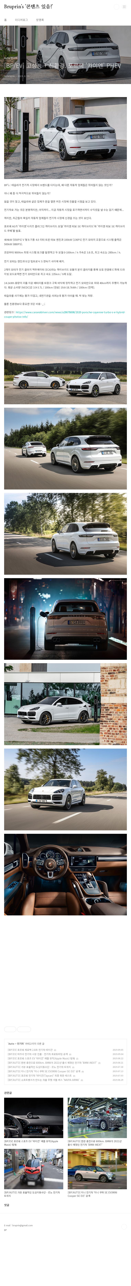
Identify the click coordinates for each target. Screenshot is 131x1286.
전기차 (20, 1091)
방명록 (40, 20)
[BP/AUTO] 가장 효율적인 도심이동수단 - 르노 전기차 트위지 (39, 1115)
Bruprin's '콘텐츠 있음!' (28, 6)
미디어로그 (21, 20)
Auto (11, 1091)
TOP (124, 1275)
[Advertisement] (65, 1045)
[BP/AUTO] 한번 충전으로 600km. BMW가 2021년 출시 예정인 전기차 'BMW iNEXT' (52, 1110)
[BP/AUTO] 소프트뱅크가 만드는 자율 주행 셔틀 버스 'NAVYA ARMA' (43, 1128)
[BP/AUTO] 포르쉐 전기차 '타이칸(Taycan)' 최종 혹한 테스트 (40, 1123)
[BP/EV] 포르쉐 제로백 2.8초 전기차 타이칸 (30, 1098)
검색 (116, 6)
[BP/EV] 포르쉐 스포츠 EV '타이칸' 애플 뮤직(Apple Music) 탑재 (41, 1106)
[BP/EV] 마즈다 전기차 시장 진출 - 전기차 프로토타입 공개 (38, 1102)
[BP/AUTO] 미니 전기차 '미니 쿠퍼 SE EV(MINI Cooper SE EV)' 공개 (44, 1119)
